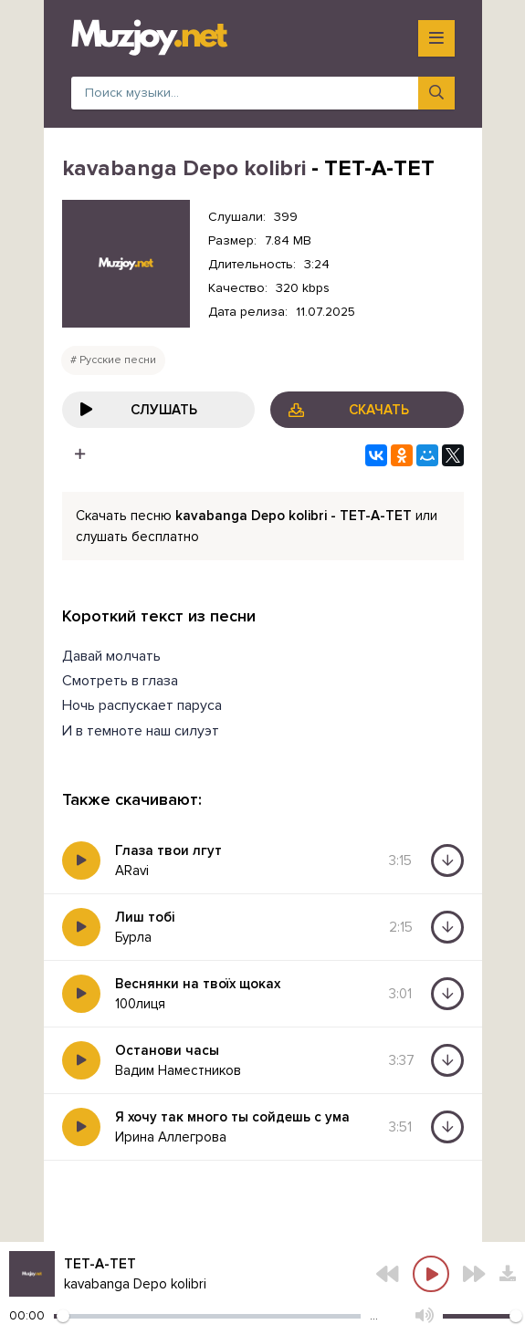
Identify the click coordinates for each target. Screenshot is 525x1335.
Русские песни (117, 360)
